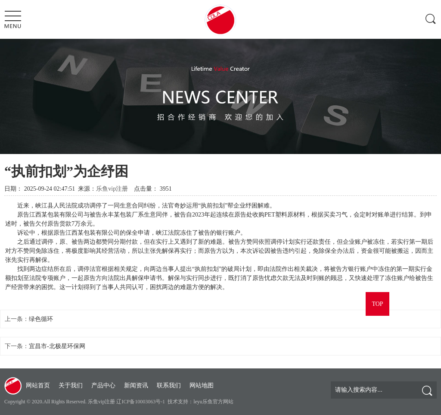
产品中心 (103, 385)
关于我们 (71, 385)
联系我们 (169, 385)
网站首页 (38, 385)
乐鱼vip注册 (112, 188)
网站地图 (201, 385)
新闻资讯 (136, 385)
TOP (377, 304)
